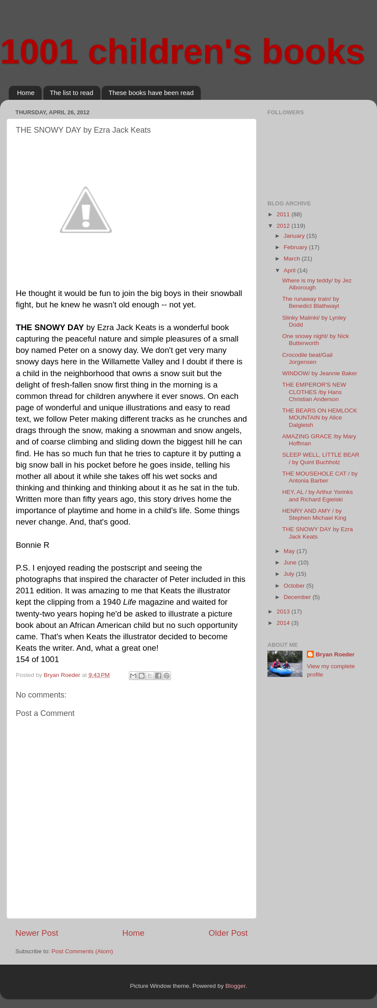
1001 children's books (182, 51)
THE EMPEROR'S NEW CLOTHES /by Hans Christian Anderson (314, 391)
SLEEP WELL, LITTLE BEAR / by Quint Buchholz (320, 458)
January (295, 236)
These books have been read (150, 92)
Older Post (228, 933)
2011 (284, 214)
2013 (284, 611)
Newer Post (36, 933)
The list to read (71, 92)
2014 (284, 623)
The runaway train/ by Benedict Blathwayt (310, 302)
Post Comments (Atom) (82, 951)
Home (26, 92)
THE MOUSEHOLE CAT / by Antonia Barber (320, 477)
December (298, 597)
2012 (284, 225)
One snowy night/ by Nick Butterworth (315, 339)
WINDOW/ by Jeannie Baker (319, 373)
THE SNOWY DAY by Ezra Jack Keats (317, 532)
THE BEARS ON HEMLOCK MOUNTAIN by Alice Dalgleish (319, 417)
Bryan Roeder (335, 654)
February (296, 247)
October (295, 585)
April (290, 270)
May (290, 551)
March (293, 258)
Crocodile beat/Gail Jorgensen (307, 358)
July (290, 574)
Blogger (235, 986)
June (291, 562)
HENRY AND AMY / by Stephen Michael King (314, 514)
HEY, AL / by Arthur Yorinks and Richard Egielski (317, 495)
